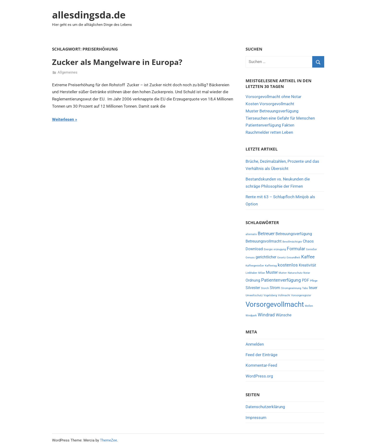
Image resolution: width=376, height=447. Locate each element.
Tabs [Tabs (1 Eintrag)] (305, 288)
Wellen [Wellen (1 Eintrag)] (309, 306)
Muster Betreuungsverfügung (272, 111)
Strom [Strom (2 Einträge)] (275, 287)
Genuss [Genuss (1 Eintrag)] (250, 257)
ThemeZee (108, 440)
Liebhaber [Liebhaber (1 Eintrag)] (251, 272)
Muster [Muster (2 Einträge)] (272, 272)
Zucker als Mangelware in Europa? (117, 62)
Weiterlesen (63, 119)
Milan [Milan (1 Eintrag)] (261, 272)
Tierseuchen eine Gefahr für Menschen (280, 118)
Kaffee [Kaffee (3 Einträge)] (308, 257)
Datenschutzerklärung (265, 406)
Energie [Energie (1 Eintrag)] (268, 249)
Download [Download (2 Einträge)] (254, 249)
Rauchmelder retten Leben (269, 132)
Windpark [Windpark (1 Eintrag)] (251, 315)
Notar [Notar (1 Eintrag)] (306, 272)
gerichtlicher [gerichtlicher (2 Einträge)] (266, 257)
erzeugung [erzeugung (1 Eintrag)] (280, 249)
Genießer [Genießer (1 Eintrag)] (311, 249)
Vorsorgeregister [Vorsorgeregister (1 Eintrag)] (301, 295)
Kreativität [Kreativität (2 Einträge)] (307, 265)
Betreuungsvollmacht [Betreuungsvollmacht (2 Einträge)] (264, 241)
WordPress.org (259, 376)
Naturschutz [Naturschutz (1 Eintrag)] (295, 272)
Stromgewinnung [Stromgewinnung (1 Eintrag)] (291, 288)
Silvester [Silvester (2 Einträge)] (253, 287)
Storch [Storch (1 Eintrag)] (265, 288)
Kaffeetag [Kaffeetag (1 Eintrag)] (271, 265)
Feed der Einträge (261, 354)
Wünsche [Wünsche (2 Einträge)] (283, 315)
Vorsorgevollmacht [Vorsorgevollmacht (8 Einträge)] (275, 304)
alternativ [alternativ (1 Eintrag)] (251, 234)
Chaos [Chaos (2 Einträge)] (308, 241)
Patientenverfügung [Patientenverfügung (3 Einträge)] (281, 280)
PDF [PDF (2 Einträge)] (305, 280)
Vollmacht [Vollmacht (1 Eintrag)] (284, 295)
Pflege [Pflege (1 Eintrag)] (313, 280)
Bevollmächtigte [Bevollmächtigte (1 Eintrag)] (292, 241)
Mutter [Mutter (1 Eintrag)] (283, 272)
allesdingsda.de (89, 14)
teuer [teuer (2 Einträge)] (313, 287)
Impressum (256, 417)
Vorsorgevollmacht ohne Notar (273, 96)
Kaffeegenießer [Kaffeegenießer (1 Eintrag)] (255, 265)
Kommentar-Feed (261, 365)
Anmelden (255, 344)
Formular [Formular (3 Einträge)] (296, 248)
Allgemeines (67, 72)
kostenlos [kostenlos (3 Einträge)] (288, 265)
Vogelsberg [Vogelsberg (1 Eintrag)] (270, 295)
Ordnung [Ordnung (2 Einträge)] (253, 280)
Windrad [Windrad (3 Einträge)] (266, 315)
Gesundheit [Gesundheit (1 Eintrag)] (293, 257)
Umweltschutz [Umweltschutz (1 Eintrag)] (254, 295)
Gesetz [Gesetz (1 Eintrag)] (281, 257)
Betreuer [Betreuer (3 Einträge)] (266, 233)
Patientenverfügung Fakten (270, 125)
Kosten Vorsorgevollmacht (270, 103)
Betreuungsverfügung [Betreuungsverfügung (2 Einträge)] (294, 234)
